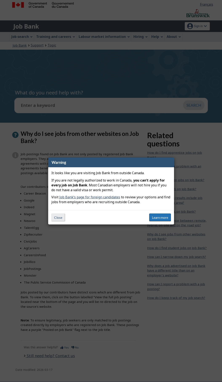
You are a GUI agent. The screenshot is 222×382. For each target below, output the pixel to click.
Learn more (160, 217)
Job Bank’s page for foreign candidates (89, 197)
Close (58, 217)
